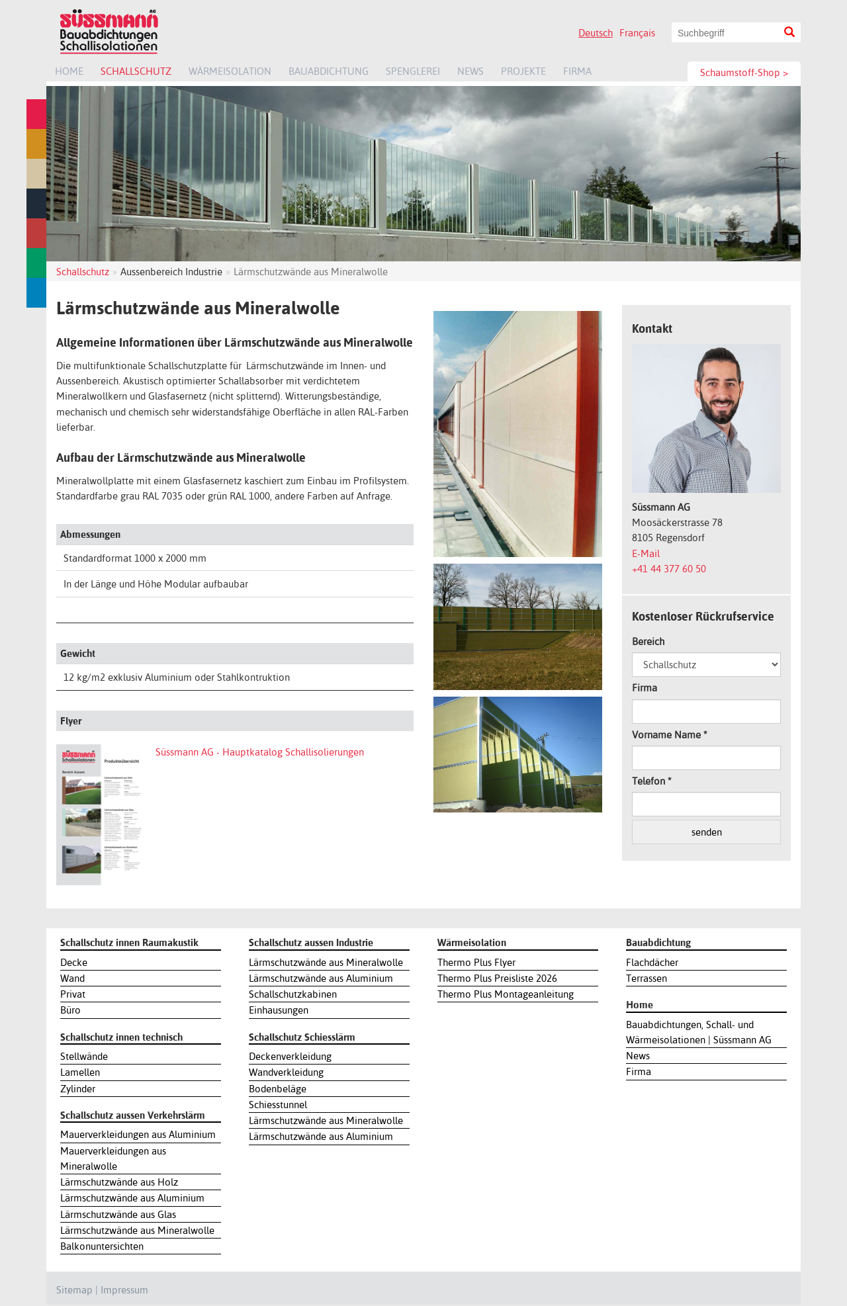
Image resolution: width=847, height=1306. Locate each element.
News (470, 71)
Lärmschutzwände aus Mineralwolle (137, 1230)
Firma (577, 71)
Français (637, 32)
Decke (73, 962)
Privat (72, 994)
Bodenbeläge (277, 1088)
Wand (72, 978)
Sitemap (74, 1289)
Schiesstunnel (278, 1104)
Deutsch (595, 32)
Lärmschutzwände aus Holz (119, 1182)
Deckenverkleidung (290, 1056)
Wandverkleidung (286, 1072)
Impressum (124, 1289)
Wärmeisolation (230, 71)
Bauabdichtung (329, 71)
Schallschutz (136, 71)
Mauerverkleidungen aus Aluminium (138, 1134)
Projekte (523, 71)
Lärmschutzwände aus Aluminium (132, 1197)
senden (706, 832)
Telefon (652, 781)
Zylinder (77, 1088)
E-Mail (646, 553)
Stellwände (84, 1056)
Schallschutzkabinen (293, 994)
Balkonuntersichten (102, 1246)
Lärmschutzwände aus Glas (118, 1214)
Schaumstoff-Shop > (744, 72)
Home (69, 71)
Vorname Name (669, 734)
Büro (70, 1010)
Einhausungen (278, 1010)
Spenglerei (413, 71)
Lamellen (80, 1072)
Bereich (648, 641)
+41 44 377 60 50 (669, 568)
